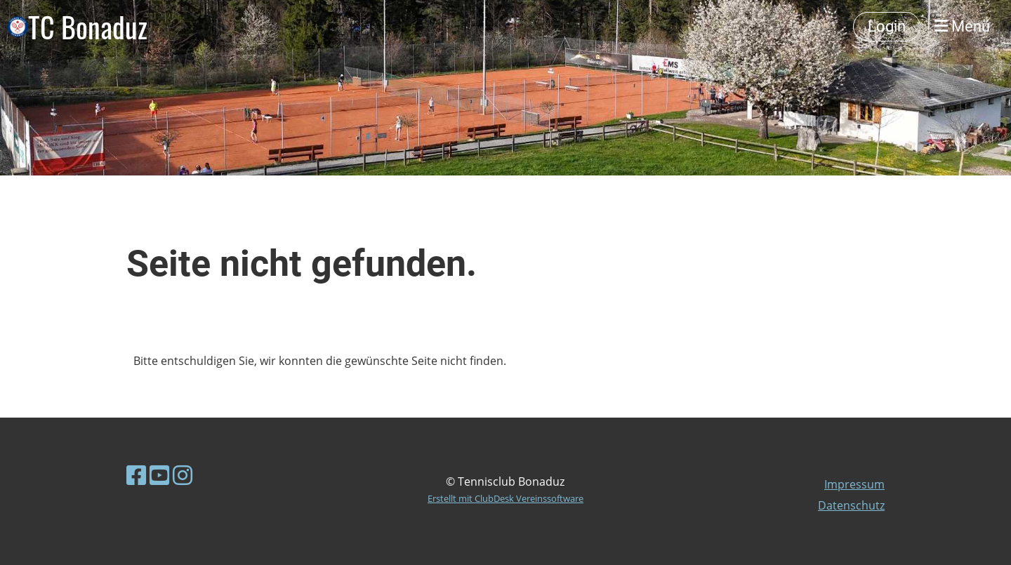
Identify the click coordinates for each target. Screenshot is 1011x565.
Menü (962, 26)
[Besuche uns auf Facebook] (136, 475)
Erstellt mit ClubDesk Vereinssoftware (505, 498)
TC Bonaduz (87, 26)
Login (887, 26)
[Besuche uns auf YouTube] (159, 475)
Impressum (854, 484)
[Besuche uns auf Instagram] (182, 475)
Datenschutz (851, 505)
